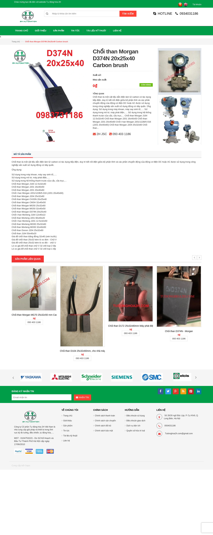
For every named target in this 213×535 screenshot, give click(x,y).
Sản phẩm (67, 425)
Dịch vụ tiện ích (133, 425)
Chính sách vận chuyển (105, 420)
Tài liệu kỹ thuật (70, 436)
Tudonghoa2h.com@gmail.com (179, 433)
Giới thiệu (67, 420)
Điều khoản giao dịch (135, 420)
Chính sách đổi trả (103, 425)
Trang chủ (16, 42)
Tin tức (66, 431)
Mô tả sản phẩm (22, 154)
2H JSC (102, 134)
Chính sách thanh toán (105, 415)
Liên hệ (66, 441)
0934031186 (186, 13)
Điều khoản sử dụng (135, 415)
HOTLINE (162, 13)
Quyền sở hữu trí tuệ (135, 431)
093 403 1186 (121, 134)
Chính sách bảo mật (104, 431)
